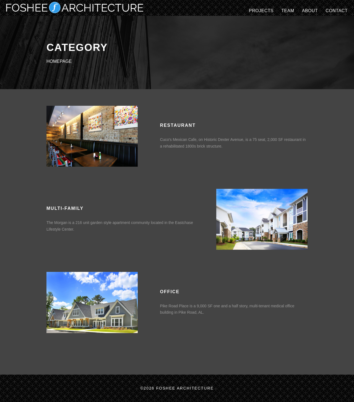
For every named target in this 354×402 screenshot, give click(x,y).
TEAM (287, 10)
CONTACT (337, 10)
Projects (261, 10)
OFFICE (169, 291)
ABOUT (310, 10)
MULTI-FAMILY (65, 208)
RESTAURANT (178, 125)
